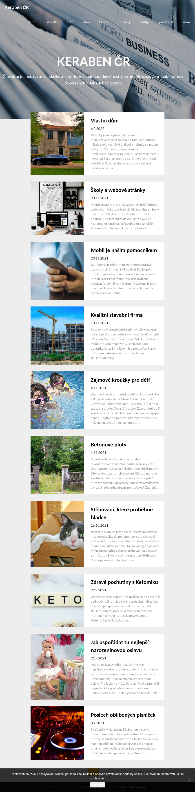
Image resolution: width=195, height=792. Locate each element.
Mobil (86, 22)
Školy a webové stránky (118, 189)
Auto (31, 22)
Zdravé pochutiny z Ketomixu (124, 582)
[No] (189, 780)
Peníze (104, 22)
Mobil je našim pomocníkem (124, 250)
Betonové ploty (108, 444)
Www (186, 22)
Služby (144, 22)
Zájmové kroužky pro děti (120, 379)
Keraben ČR (16, 7)
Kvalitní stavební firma (117, 314)
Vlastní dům (105, 120)
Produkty (124, 22)
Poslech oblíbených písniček (123, 714)
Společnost (165, 22)
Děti (70, 22)
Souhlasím (97, 784)
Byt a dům (51, 22)
